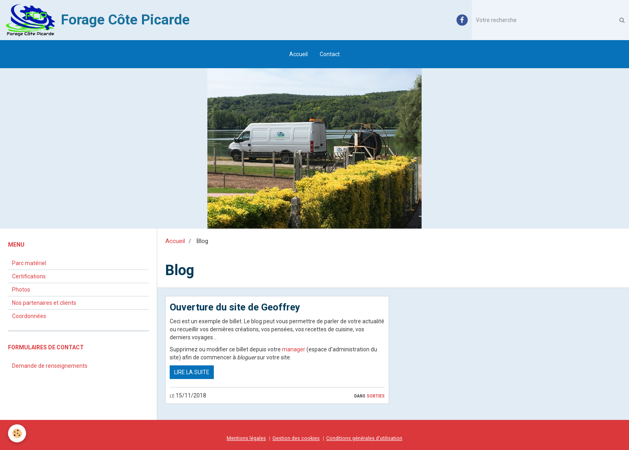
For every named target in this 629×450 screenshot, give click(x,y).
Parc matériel (29, 263)
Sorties (376, 395)
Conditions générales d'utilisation (364, 438)
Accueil (298, 54)
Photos (21, 289)
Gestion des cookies (296, 438)
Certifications (29, 276)
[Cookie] (17, 433)
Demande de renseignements (49, 366)
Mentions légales (246, 438)
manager (293, 349)
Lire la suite (191, 372)
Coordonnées (29, 316)
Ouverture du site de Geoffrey (235, 307)
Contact (330, 54)
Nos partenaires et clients (44, 303)
